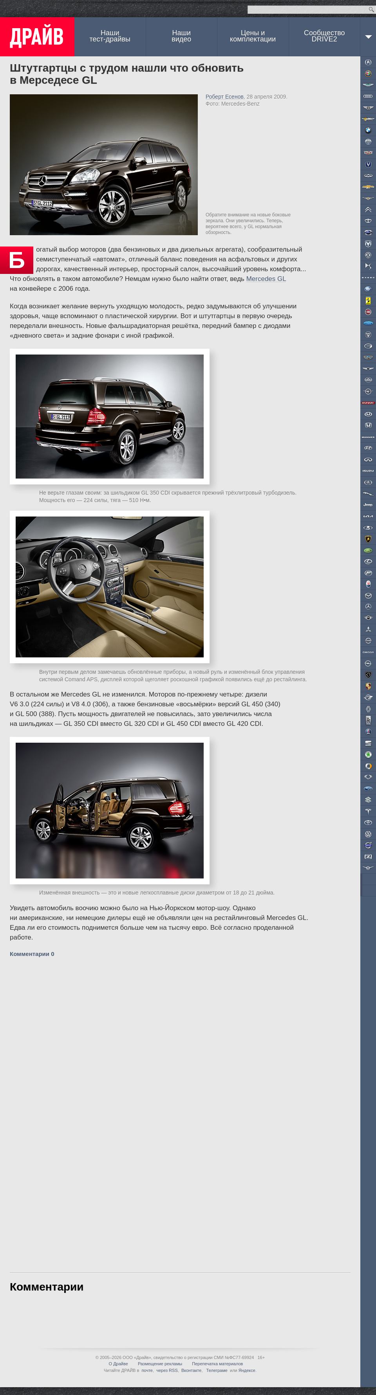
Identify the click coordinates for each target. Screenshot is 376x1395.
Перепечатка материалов (217, 1363)
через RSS (167, 1370)
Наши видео (181, 36)
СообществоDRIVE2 (324, 36)
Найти (371, 9)
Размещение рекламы (160, 1363)
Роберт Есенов (225, 97)
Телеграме (216, 1370)
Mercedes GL (266, 279)
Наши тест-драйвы (110, 36)
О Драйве (118, 1363)
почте (147, 1370)
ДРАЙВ (37, 36)
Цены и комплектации (253, 36)
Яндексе (247, 1370)
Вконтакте (191, 1370)
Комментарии (32, 953)
